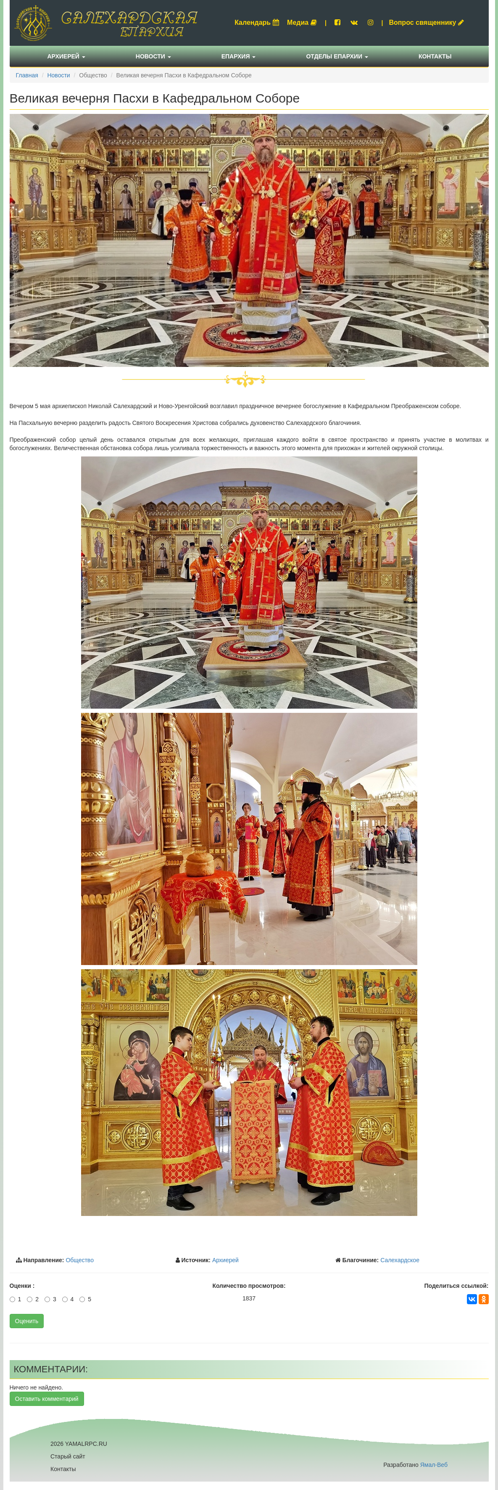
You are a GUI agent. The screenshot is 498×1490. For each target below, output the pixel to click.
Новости (153, 56)
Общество (80, 1260)
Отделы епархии (337, 56)
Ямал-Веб (434, 1464)
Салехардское (399, 1260)
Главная (27, 75)
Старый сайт (67, 1456)
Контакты (435, 56)
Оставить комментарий (47, 1398)
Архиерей (66, 56)
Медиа (302, 22)
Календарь (257, 22)
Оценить (27, 1321)
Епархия (238, 56)
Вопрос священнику (426, 22)
